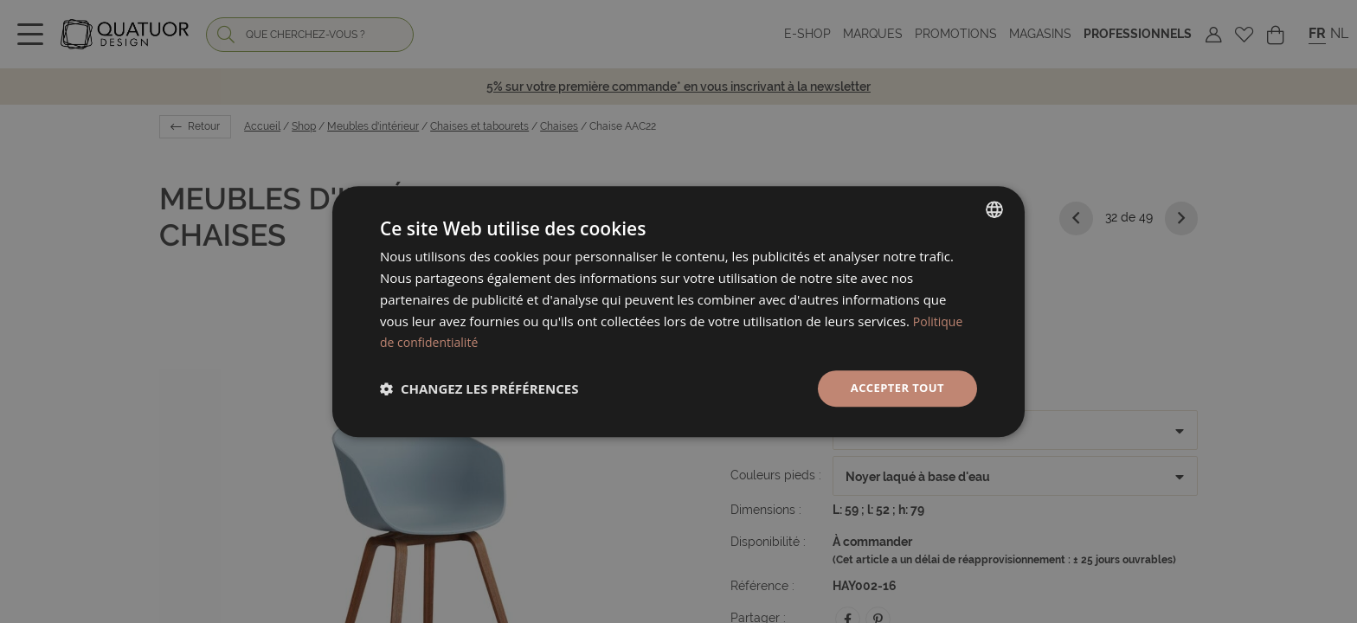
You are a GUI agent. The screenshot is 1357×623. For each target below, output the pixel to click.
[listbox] (994, 208)
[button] (479, 388)
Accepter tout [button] (894, 388)
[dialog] (678, 312)
